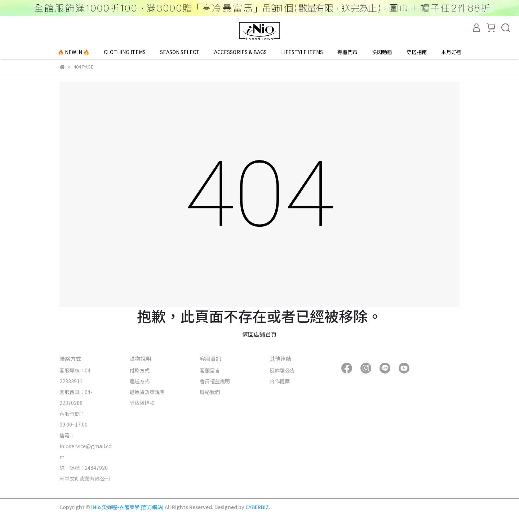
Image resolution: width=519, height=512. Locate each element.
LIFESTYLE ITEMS (302, 52)
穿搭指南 (417, 52)
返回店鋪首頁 (259, 334)
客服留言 (210, 370)
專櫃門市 (347, 52)
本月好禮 (451, 52)
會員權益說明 (215, 381)
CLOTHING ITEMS (125, 52)
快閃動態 (382, 52)
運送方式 (139, 381)
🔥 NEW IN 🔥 (73, 52)
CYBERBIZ (257, 507)
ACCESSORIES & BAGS (240, 52)
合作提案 (280, 381)
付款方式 (139, 370)
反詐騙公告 (282, 370)
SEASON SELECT (180, 52)
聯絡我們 (210, 392)
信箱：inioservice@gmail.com (85, 446)
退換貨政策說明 (147, 392)
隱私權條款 (142, 402)
